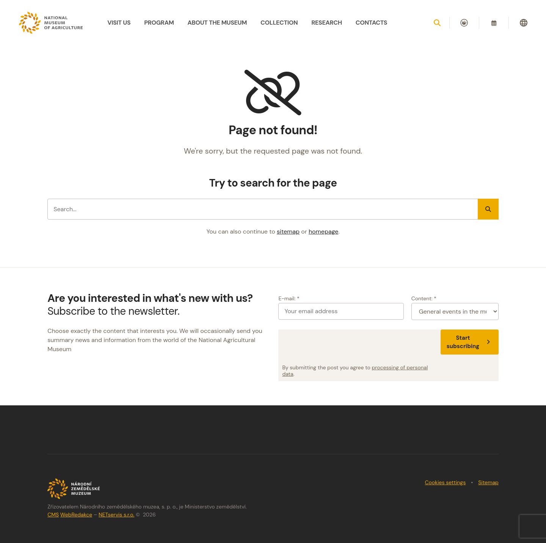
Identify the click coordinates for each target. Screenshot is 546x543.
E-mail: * (288, 298)
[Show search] (437, 22)
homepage (323, 231)
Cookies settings (445, 482)
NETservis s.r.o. (116, 514)
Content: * (423, 298)
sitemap (288, 231)
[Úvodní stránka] (51, 22)
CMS (53, 514)
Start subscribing (470, 342)
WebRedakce (76, 514)
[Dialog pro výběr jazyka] (524, 23)
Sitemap (488, 482)
